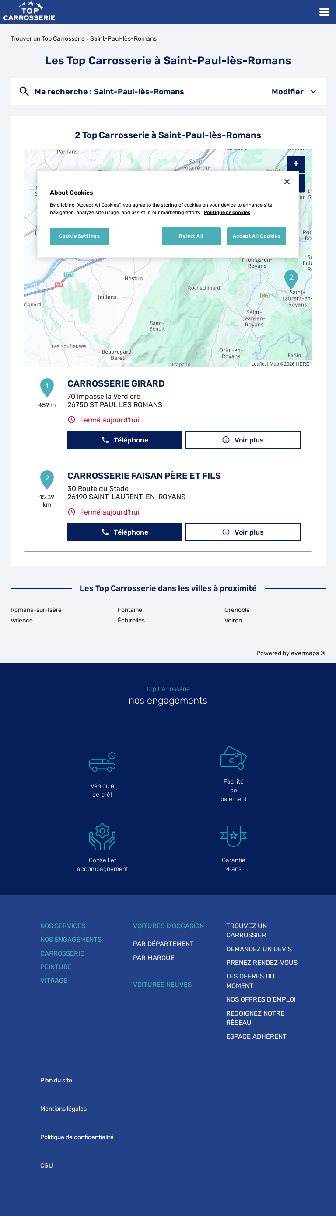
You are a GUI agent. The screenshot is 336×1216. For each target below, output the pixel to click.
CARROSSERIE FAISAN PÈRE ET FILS (144, 475)
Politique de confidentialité (77, 1137)
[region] (168, 215)
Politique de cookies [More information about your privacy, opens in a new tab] (227, 212)
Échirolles (131, 620)
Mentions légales (63, 1108)
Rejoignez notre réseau (255, 1017)
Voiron (233, 620)
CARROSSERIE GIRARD (115, 383)
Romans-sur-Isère (36, 610)
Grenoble (237, 610)
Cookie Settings (79, 236)
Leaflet (258, 363)
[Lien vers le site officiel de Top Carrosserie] (29, 12)
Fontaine (130, 610)
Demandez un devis (259, 949)
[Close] (287, 181)
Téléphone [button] (124, 440)
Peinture (56, 967)
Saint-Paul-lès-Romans (123, 38)
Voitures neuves (162, 984)
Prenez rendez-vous (262, 963)
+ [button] (296, 164)
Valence (21, 620)
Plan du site (56, 1080)
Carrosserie (62, 953)
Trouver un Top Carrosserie (47, 38)
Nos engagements (71, 939)
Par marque (154, 958)
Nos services (62, 926)
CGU (46, 1165)
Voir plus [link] (243, 440)
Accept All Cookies (256, 236)
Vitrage (53, 981)
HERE (302, 363)
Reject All (191, 236)
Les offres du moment (250, 980)
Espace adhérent (256, 1036)
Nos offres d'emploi (261, 999)
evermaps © (308, 653)
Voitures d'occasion (168, 926)
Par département (163, 944)
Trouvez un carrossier (246, 930)
